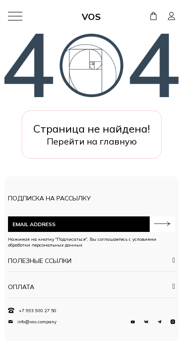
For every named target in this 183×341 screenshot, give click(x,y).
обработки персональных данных (45, 245)
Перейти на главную (92, 141)
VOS (91, 16)
